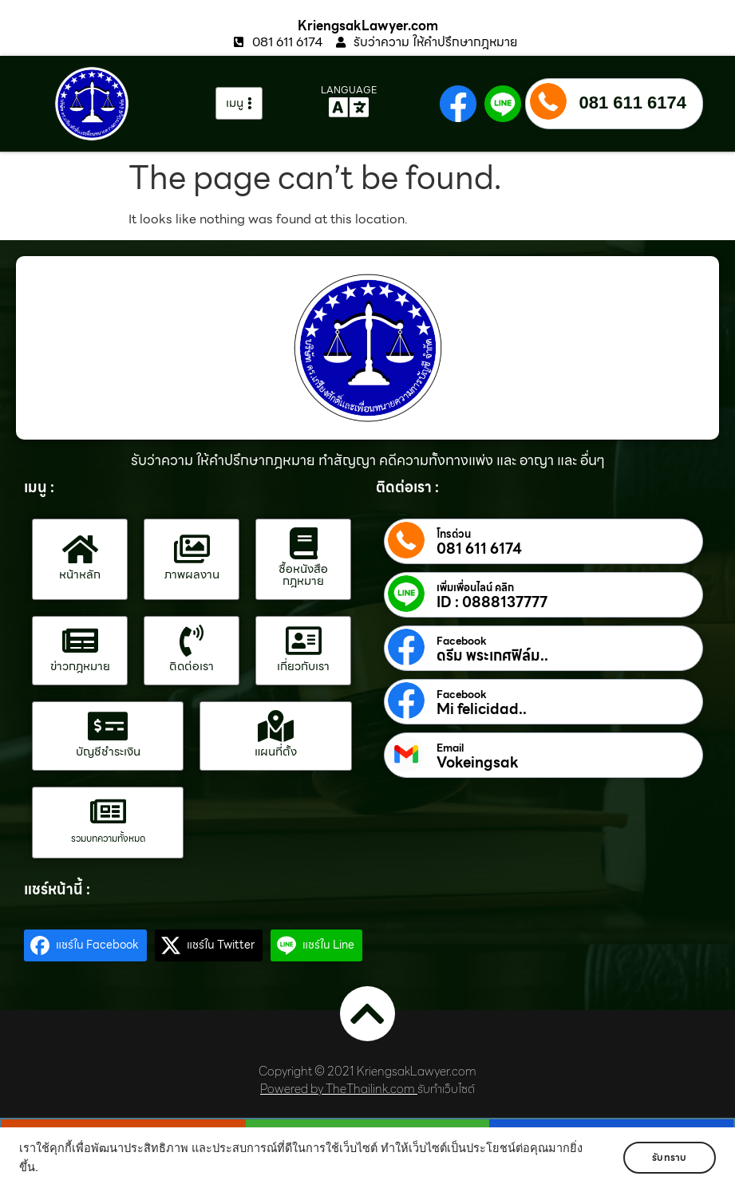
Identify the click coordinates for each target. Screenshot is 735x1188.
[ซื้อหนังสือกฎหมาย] (303, 543)
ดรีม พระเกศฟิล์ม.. (492, 656)
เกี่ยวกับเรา (303, 666)
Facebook (462, 641)
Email (450, 748)
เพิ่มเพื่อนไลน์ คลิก (475, 588)
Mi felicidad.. (482, 709)
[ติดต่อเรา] (191, 641)
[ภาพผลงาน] (191, 549)
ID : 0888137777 (492, 602)
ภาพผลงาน (191, 574)
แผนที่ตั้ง (276, 751)
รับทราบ (669, 1157)
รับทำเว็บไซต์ (446, 1089)
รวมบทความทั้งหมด (108, 838)
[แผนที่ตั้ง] (275, 726)
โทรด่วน (454, 535)
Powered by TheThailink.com (337, 1089)
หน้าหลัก (80, 574)
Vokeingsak (478, 763)
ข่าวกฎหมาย (80, 666)
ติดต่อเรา (191, 666)
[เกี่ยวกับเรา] (303, 641)
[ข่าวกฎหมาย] (80, 641)
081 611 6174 (632, 102)
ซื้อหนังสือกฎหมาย (303, 574)
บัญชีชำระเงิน (108, 751)
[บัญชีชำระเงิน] (108, 726)
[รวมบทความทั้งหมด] (108, 811)
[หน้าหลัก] (80, 549)
